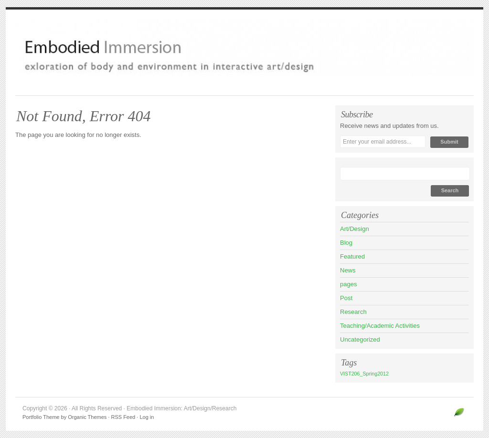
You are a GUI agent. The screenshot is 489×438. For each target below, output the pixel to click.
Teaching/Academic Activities (380, 325)
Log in (146, 417)
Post (346, 298)
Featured (352, 256)
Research (353, 311)
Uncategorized (360, 339)
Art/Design (354, 228)
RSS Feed (123, 417)
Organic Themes (87, 417)
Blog (346, 242)
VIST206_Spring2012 (364, 373)
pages (348, 284)
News (348, 270)
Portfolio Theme (40, 417)
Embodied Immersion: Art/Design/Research (244, 47)
